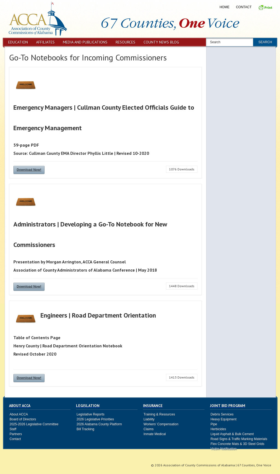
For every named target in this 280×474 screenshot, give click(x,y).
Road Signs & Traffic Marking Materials (239, 439)
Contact (244, 7)
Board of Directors (23, 419)
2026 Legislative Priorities (95, 419)
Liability (149, 419)
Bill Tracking (85, 429)
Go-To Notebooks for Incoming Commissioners (88, 57)
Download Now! (29, 170)
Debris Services (222, 414)
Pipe (214, 424)
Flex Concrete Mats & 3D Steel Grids (237, 444)
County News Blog (161, 42)
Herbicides (218, 429)
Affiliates (45, 42)
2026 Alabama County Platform (99, 424)
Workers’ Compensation (161, 424)
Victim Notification (224, 449)
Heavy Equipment (224, 419)
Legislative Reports (90, 414)
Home (224, 7)
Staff (13, 429)
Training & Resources (159, 414)
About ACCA (19, 414)
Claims (149, 429)
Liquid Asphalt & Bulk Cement (232, 434)
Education (18, 42)
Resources (125, 42)
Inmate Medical (155, 434)
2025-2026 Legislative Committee (34, 424)
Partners (16, 434)
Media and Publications (85, 42)
